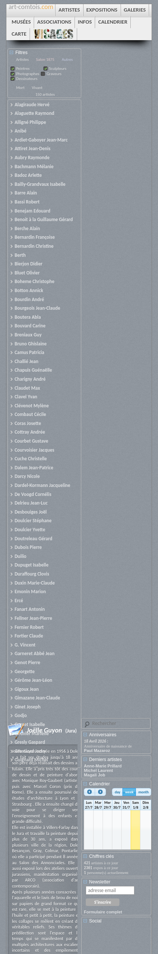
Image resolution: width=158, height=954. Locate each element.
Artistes (22, 59)
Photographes (27, 74)
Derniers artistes (105, 759)
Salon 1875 (45, 59)
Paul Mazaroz (97, 750)
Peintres (23, 68)
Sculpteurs (58, 68)
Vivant (37, 88)
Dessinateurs (26, 79)
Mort (20, 88)
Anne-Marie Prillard (103, 766)
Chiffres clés (101, 856)
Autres (67, 59)
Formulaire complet (103, 912)
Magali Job (94, 775)
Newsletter (99, 882)
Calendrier (99, 784)
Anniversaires (102, 734)
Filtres (21, 52)
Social (95, 921)
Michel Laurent (98, 770)
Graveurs (53, 74)
